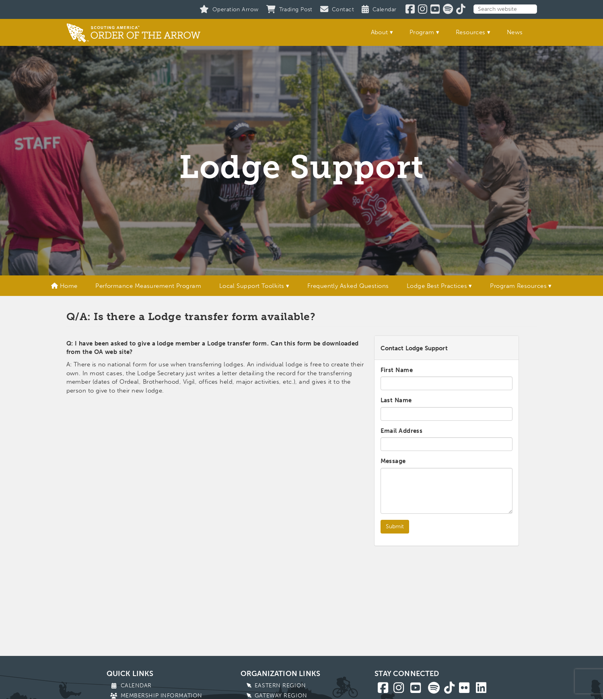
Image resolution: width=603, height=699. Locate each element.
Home (64, 286)
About (379, 32)
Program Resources (518, 286)
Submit (395, 526)
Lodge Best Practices (437, 286)
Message (393, 461)
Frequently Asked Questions (348, 286)
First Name (397, 370)
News (515, 32)
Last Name (396, 400)
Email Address (402, 430)
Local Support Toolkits (251, 286)
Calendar (136, 685)
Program (422, 32)
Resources (471, 32)
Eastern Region (280, 685)
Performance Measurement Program (148, 286)
